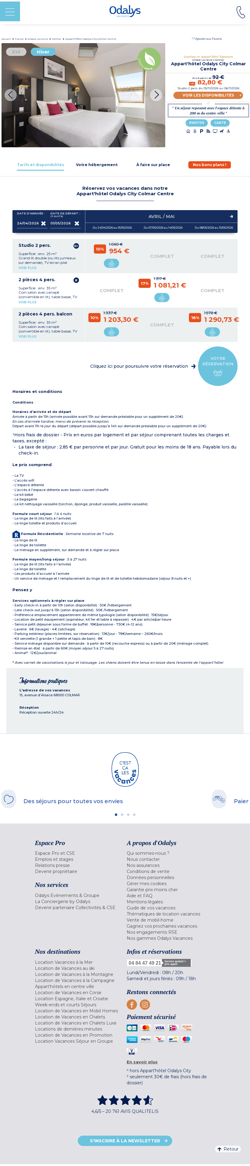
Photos (196, 123)
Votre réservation (217, 366)
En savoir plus (142, 1061)
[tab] (40, 164)
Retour (227, 1149)
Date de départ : (65, 215)
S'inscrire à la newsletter (125, 1141)
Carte (220, 123)
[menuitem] (79, 853)
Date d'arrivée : (31, 214)
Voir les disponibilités (208, 95)
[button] (207, 38)
